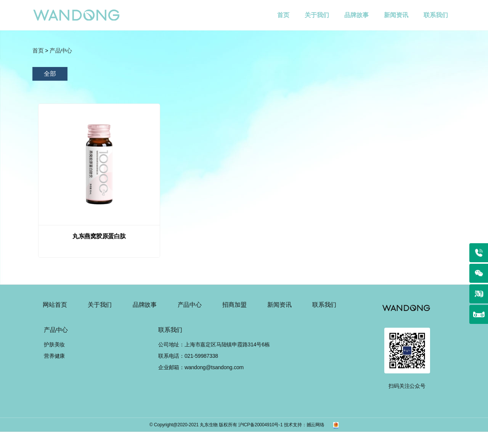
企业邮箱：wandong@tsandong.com (201, 367)
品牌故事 (356, 15)
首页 (287, 9)
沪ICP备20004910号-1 (260, 424)
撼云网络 (315, 424)
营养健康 (54, 356)
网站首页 (55, 304)
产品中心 (190, 304)
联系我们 (436, 15)
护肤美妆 (54, 344)
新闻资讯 (396, 15)
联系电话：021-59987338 (188, 356)
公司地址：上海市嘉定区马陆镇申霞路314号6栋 (214, 344)
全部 (50, 73)
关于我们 (317, 15)
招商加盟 (234, 304)
